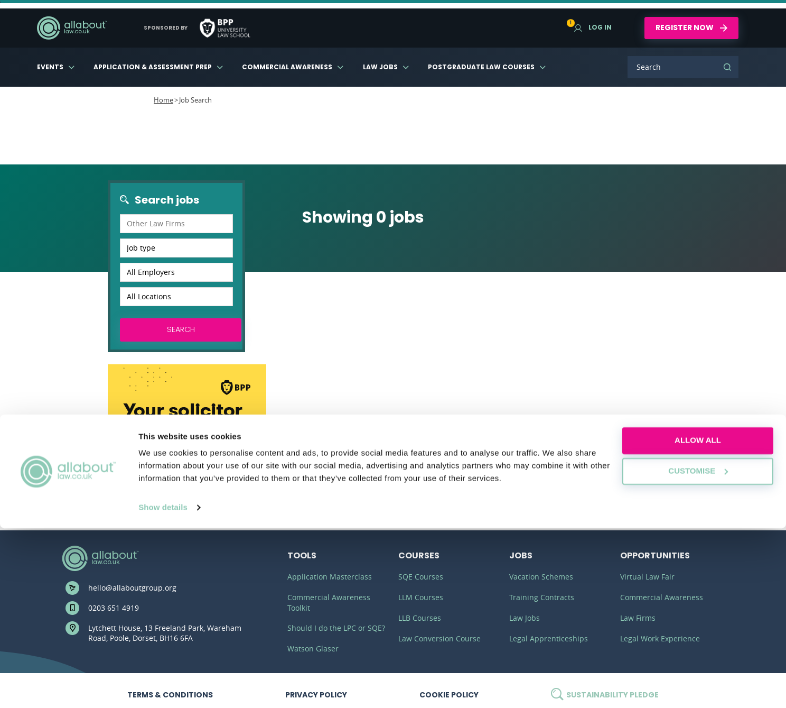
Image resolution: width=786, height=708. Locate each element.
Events (50, 66)
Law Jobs (380, 66)
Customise (698, 650)
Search (727, 67)
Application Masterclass (329, 577)
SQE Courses (420, 577)
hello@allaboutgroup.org (132, 588)
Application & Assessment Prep (152, 66)
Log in (593, 27)
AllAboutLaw (72, 28)
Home (163, 100)
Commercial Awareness (287, 66)
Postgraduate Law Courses (481, 66)
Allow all (698, 619)
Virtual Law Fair (647, 577)
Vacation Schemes (541, 577)
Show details (163, 687)
